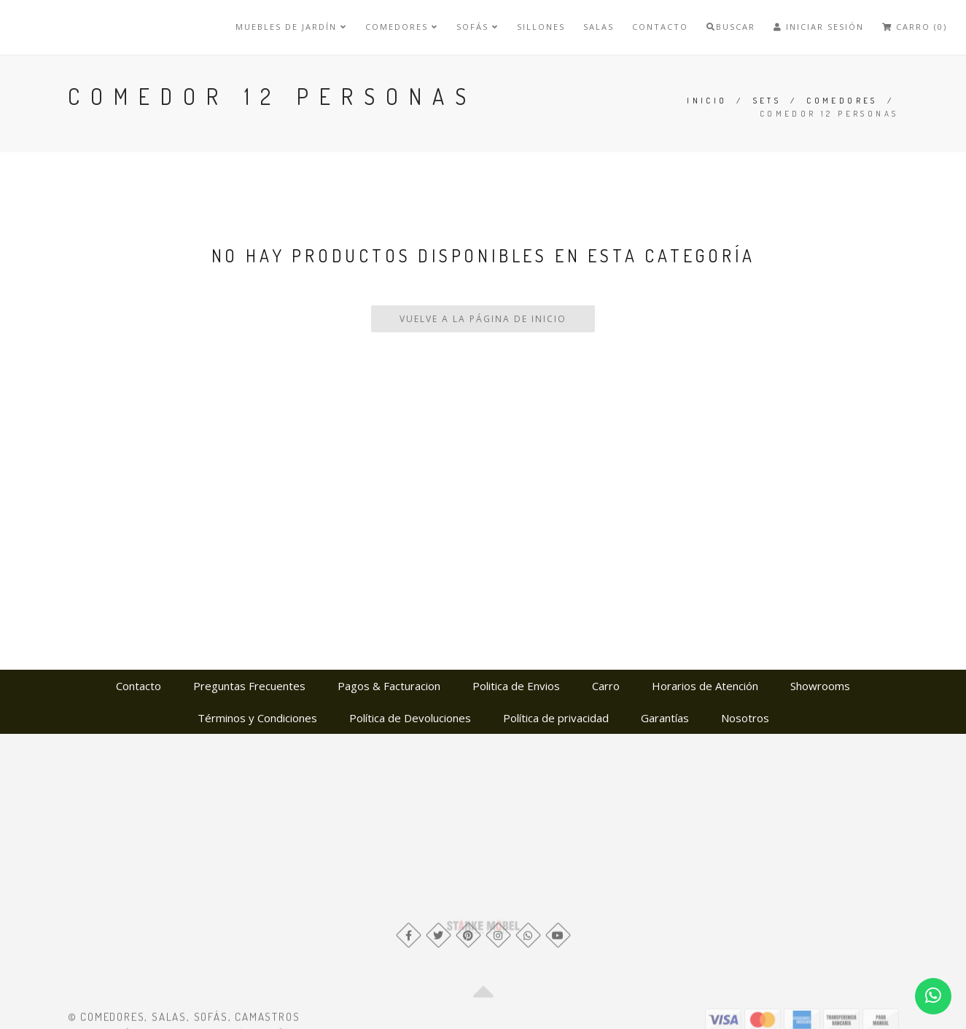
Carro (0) (914, 26)
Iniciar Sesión (819, 26)
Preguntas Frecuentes (249, 685)
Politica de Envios (516, 685)
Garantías (665, 718)
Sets (767, 100)
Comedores (401, 26)
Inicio (707, 100)
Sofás (477, 26)
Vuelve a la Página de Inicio (483, 319)
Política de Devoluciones (410, 718)
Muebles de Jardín (291, 26)
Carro (606, 685)
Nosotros (745, 718)
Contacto (660, 26)
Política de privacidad (556, 718)
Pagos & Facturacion (389, 685)
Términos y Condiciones (257, 718)
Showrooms (820, 685)
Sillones (541, 26)
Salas (598, 26)
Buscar (730, 26)
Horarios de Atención (705, 685)
